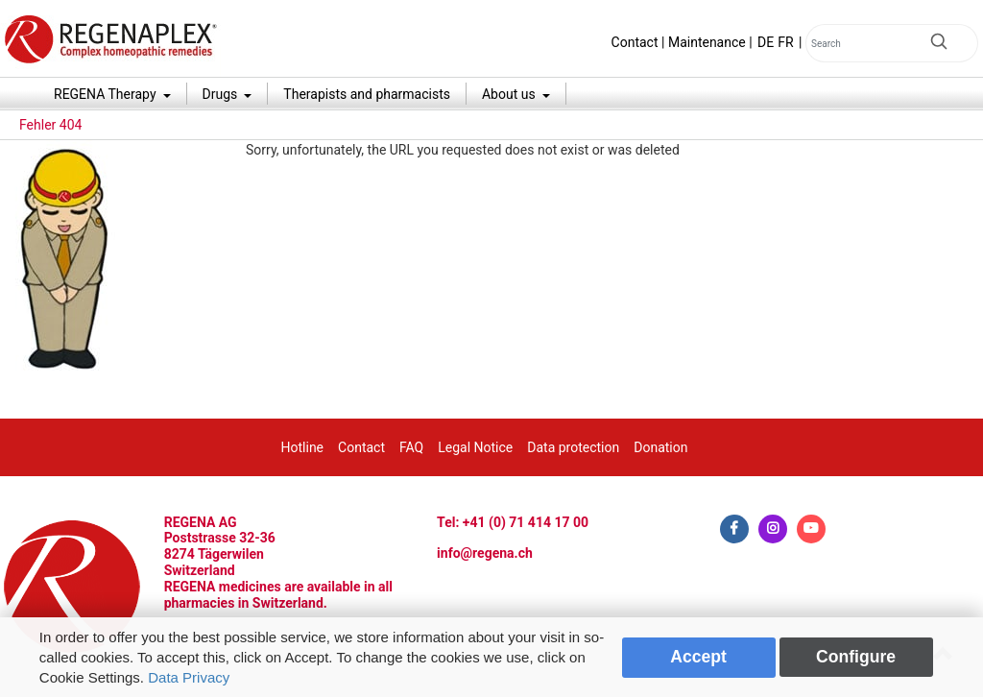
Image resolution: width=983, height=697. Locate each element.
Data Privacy (188, 677)
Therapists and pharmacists (366, 94)
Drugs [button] (222, 94)
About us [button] (510, 94)
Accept (698, 656)
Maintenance (707, 42)
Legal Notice (475, 447)
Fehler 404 (50, 124)
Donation (660, 447)
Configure (856, 656)
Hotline (302, 447)
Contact (635, 42)
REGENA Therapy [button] (106, 94)
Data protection (573, 447)
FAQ (411, 447)
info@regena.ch (485, 553)
